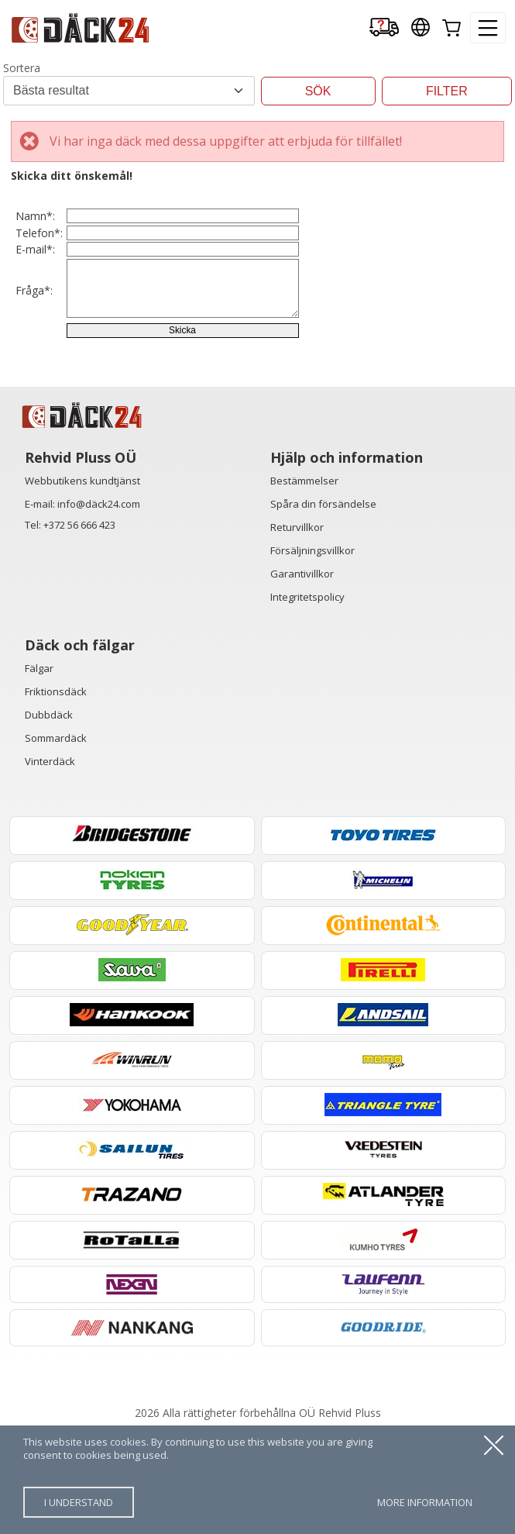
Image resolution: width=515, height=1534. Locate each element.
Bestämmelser (304, 582)
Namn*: (35, 226)
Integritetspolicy (307, 698)
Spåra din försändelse (323, 605)
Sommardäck (56, 839)
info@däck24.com (98, 605)
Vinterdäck (50, 863)
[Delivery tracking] (384, 28)
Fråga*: (34, 361)
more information (424, 1502)
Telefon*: (39, 264)
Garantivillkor (302, 675)
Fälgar (39, 770)
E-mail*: (35, 301)
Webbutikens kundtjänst (82, 582)
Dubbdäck (49, 816)
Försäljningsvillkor (312, 652)
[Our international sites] (420, 28)
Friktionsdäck (56, 793)
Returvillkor (297, 629)
